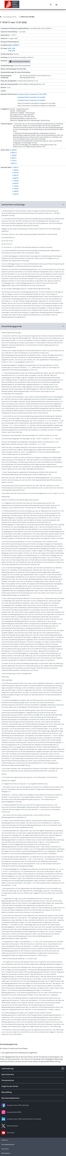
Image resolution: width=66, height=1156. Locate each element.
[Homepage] (1, 17)
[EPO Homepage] (12, 5)
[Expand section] (62, 1068)
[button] (33, 204)
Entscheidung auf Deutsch (19, 61)
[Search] (51, 4)
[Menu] (56, 4)
